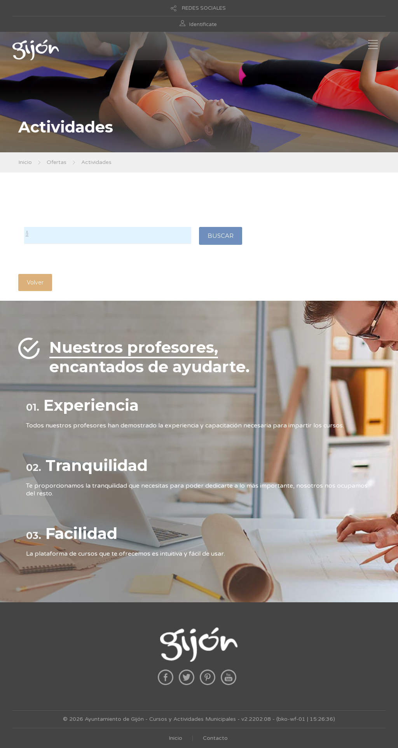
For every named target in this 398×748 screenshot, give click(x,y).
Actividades (96, 162)
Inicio (25, 162)
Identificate (203, 24)
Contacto (215, 738)
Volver (35, 282)
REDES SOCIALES (204, 8)
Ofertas (56, 162)
